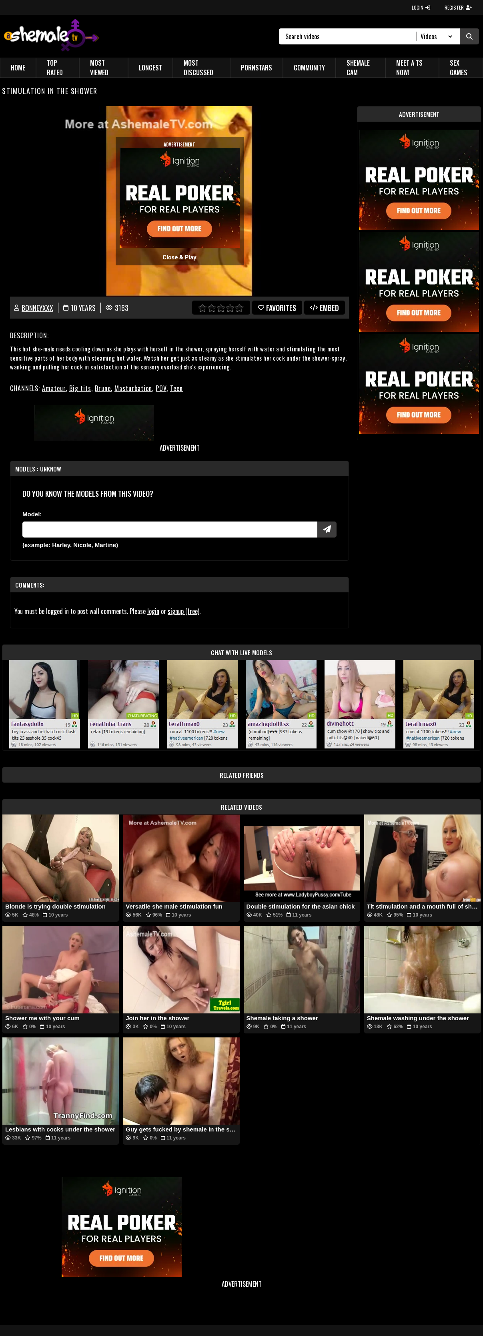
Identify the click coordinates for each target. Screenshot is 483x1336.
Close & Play (179, 257)
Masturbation (133, 388)
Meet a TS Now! (409, 67)
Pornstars (256, 67)
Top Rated (55, 67)
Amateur (54, 388)
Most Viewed (99, 67)
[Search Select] (435, 36)
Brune (103, 388)
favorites (277, 308)
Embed (324, 308)
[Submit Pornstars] (327, 530)
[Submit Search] (469, 36)
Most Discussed (198, 67)
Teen (176, 388)
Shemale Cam (358, 67)
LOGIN (421, 7)
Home (18, 67)
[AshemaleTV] (51, 36)
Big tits (80, 388)
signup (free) (183, 611)
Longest (150, 67)
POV (161, 388)
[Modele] (169, 530)
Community (309, 67)
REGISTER (458, 7)
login (153, 611)
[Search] (351, 36)
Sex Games (458, 67)
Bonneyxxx (37, 308)
